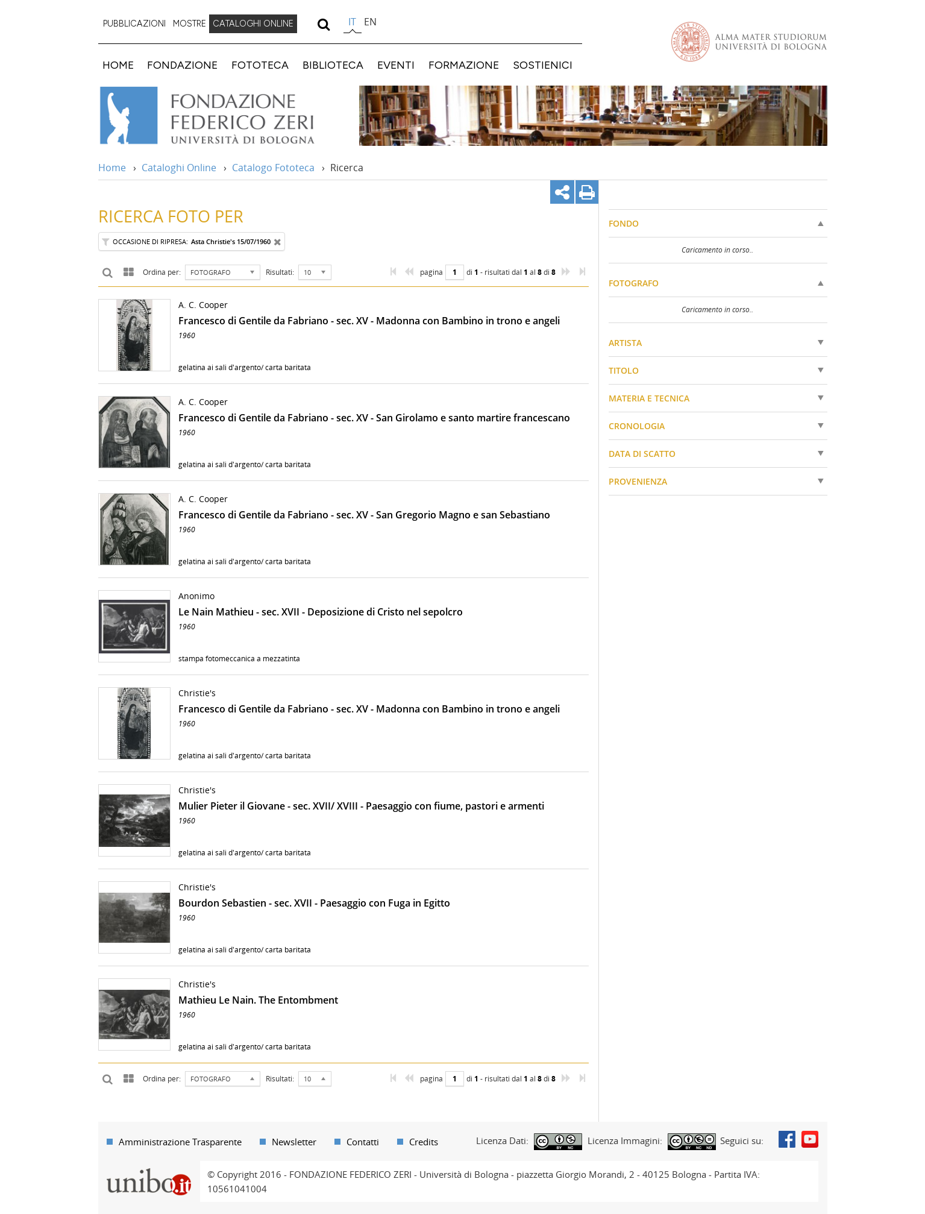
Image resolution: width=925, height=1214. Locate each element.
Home (112, 167)
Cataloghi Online (179, 167)
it (352, 21)
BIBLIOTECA (333, 64)
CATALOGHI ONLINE (253, 23)
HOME (118, 64)
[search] (324, 24)
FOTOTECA (260, 64)
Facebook (787, 1139)
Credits (423, 1142)
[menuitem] (134, 24)
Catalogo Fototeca (273, 167)
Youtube (809, 1139)
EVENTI (396, 64)
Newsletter (294, 1142)
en (370, 21)
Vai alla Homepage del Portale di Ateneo (749, 41)
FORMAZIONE (463, 64)
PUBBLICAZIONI (134, 23)
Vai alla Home (222, 116)
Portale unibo (149, 1168)
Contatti (362, 1142)
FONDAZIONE (182, 64)
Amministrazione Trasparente (180, 1142)
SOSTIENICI (542, 64)
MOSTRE (189, 23)
